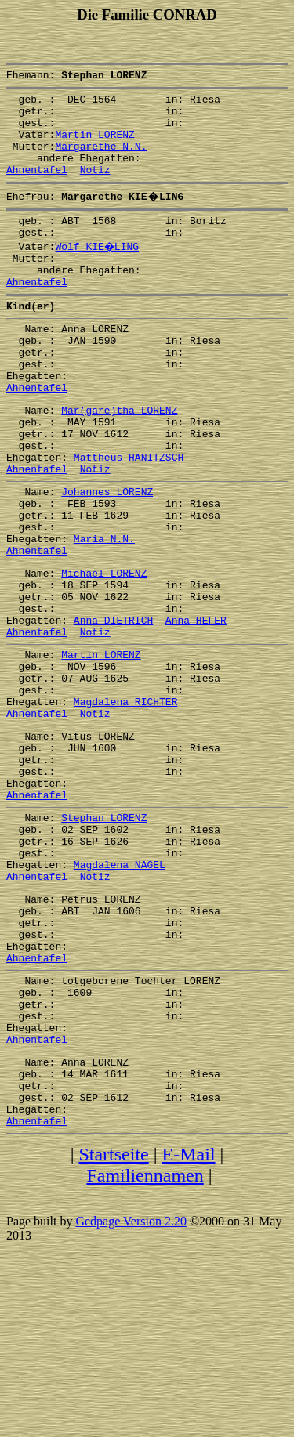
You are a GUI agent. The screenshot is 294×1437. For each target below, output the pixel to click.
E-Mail (189, 1328)
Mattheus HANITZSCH (128, 516)
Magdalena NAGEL (119, 993)
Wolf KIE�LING (97, 269)
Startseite (113, 1328)
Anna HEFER (196, 707)
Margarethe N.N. (101, 160)
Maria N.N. (104, 611)
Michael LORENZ (104, 650)
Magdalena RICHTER (126, 802)
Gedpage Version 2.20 (130, 1395)
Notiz (95, 188)
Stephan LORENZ (104, 937)
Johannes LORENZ (107, 555)
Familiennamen (144, 1349)
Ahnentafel (36, 188)
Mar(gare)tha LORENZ (119, 459)
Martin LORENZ (94, 146)
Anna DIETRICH (113, 707)
